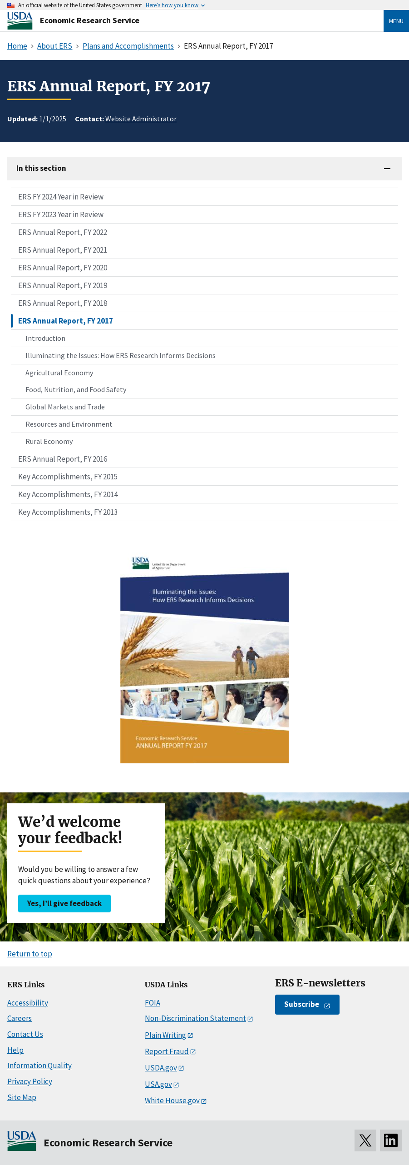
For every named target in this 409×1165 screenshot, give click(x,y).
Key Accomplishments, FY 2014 (68, 494)
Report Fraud (167, 1051)
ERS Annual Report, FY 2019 (62, 285)
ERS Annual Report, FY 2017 (65, 321)
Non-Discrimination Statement (195, 1018)
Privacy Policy (29, 1081)
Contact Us (25, 1034)
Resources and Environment (69, 423)
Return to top (29, 954)
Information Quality (39, 1065)
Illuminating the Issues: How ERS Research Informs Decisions (120, 355)
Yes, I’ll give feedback (64, 903)
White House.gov (172, 1100)
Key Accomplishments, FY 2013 (68, 512)
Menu (396, 21)
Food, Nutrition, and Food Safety (75, 389)
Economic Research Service (89, 20)
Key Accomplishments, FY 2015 (68, 477)
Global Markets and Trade (65, 406)
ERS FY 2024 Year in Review (60, 197)
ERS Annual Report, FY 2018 (62, 303)
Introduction (45, 338)
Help (15, 1050)
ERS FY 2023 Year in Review (60, 214)
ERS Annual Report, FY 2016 (62, 459)
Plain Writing (165, 1035)
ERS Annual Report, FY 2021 (62, 250)
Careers (19, 1018)
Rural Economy (49, 441)
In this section (41, 168)
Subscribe (301, 1004)
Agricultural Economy (59, 372)
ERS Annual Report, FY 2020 (62, 268)
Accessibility (27, 1003)
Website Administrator (141, 118)
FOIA (152, 1003)
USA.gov (158, 1084)
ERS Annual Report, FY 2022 (62, 232)
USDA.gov (161, 1068)
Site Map (21, 1097)
